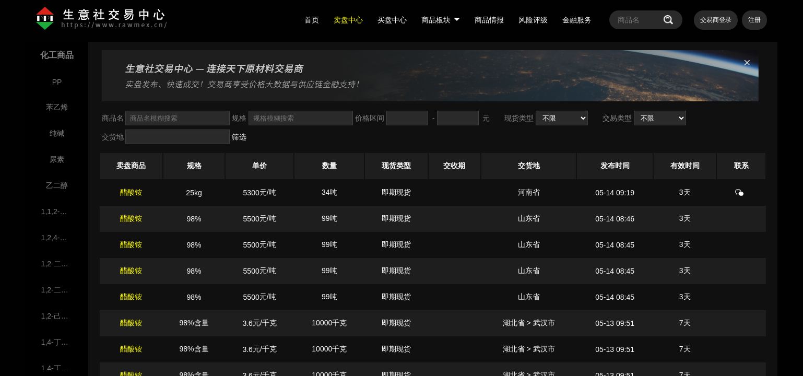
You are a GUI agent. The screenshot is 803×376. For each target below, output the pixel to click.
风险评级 (533, 20)
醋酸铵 (131, 192)
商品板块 (440, 20)
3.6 (247, 323)
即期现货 (396, 192)
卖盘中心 (348, 20)
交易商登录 (715, 20)
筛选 (239, 137)
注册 (754, 20)
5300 (251, 193)
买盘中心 (392, 20)
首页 (311, 20)
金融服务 (577, 20)
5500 (251, 219)
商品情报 (489, 20)
